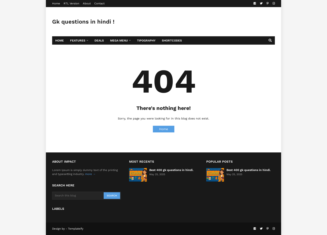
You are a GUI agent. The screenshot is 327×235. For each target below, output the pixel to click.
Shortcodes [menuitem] (172, 40)
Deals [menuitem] (99, 40)
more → (90, 174)
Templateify (75, 228)
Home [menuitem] (59, 40)
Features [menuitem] (77, 40)
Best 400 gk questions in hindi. (171, 170)
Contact (99, 3)
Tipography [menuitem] (146, 40)
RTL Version (71, 3)
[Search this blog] (78, 195)
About (87, 3)
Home (56, 3)
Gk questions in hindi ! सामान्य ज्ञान (83, 28)
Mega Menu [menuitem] (119, 40)
